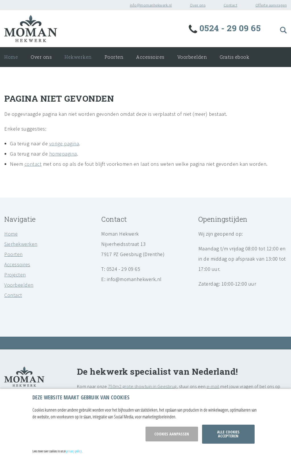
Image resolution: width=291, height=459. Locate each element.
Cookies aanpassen (171, 434)
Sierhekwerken (21, 244)
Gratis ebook (234, 57)
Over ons (197, 5)
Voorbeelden (192, 57)
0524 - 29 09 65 (226, 27)
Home (11, 57)
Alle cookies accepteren (228, 434)
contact (33, 164)
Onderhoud (30, 77)
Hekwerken (78, 57)
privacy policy (74, 451)
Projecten (15, 274)
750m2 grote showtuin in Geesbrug (142, 386)
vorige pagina (64, 143)
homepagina (63, 153)
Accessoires (150, 57)
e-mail (213, 386)
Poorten (114, 57)
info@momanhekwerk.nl (151, 5)
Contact (231, 5)
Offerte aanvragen (271, 5)
